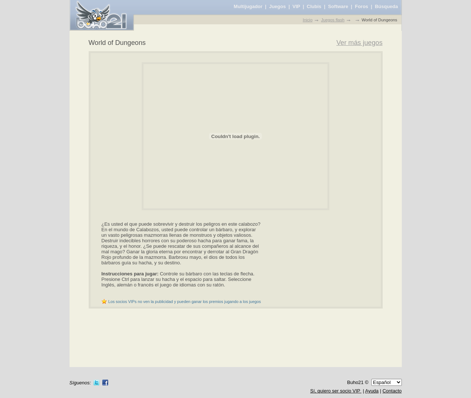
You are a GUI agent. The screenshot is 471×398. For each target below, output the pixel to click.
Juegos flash (333, 20)
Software (338, 6)
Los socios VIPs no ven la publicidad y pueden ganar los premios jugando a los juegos (184, 301)
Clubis (314, 6)
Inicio (307, 20)
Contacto (391, 391)
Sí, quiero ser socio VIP (335, 391)
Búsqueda (386, 6)
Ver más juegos (359, 42)
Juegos (277, 6)
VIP (296, 6)
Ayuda (372, 391)
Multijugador (248, 6)
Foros (361, 6)
